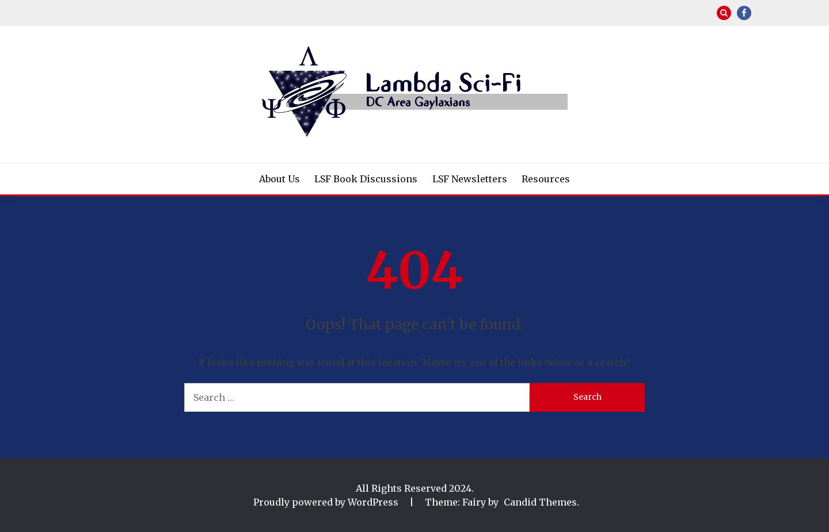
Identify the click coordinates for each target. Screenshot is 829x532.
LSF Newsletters (469, 179)
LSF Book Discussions (365, 179)
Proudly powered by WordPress (327, 502)
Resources (546, 179)
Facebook (744, 13)
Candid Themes (540, 502)
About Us (279, 179)
